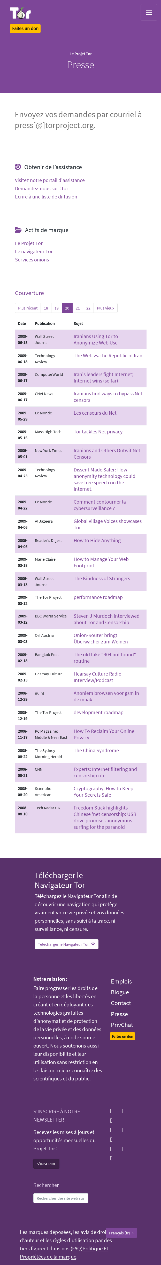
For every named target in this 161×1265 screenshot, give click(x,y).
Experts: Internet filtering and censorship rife (105, 772)
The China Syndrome (96, 750)
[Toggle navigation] (149, 12)
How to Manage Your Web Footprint (101, 562)
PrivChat (122, 1025)
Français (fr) (120, 1232)
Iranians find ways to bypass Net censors (108, 396)
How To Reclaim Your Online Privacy (104, 734)
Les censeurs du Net (95, 412)
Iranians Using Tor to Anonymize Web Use (96, 339)
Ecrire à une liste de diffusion (46, 197)
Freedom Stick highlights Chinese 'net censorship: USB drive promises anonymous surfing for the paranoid (105, 817)
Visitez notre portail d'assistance (50, 180)
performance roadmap (98, 597)
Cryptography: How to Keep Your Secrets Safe (103, 791)
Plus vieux (105, 308)
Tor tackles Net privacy (98, 431)
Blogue (120, 992)
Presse (119, 1014)
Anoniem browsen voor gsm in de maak (106, 696)
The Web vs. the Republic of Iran (108, 355)
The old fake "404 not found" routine (105, 657)
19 (57, 308)
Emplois (121, 981)
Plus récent (27, 308)
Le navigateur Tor (34, 251)
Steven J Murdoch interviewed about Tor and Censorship (107, 619)
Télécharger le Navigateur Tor (66, 944)
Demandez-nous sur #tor (41, 188)
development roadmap (99, 712)
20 (67, 308)
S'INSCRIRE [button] (46, 1163)
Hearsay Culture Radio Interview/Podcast (97, 676)
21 (78, 308)
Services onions (32, 260)
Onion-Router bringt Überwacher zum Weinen (101, 638)
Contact (121, 1003)
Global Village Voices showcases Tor (108, 524)
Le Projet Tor (29, 243)
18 (46, 308)
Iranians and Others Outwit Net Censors (107, 453)
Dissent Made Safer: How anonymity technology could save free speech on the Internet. (104, 479)
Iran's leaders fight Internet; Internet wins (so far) (103, 377)
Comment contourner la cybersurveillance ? (100, 504)
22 (88, 308)
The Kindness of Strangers (102, 578)
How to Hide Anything (97, 540)
